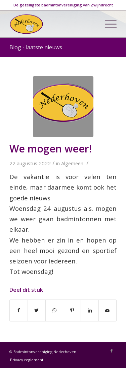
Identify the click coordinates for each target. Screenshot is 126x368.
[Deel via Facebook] (19, 310)
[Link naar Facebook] (112, 351)
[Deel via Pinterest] (72, 310)
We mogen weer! (50, 148)
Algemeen (72, 163)
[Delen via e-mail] (107, 310)
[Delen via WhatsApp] (54, 310)
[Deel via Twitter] (36, 310)
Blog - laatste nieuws (35, 47)
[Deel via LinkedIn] (89, 310)
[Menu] (107, 23)
